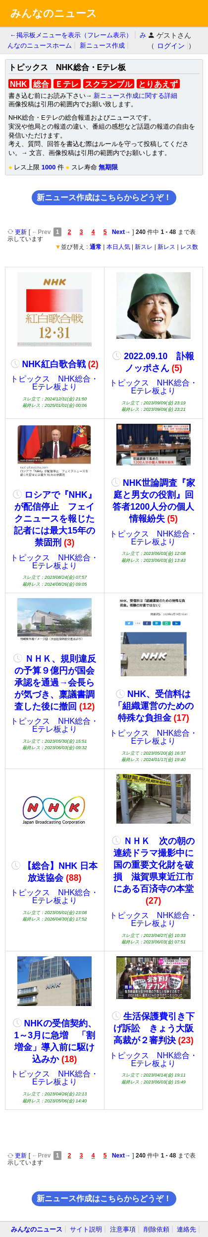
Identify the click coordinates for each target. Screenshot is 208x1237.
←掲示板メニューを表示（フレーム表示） (71, 35)
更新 (18, 232)
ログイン (171, 46)
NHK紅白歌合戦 (55, 364)
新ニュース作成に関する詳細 (135, 95)
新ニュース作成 (102, 45)
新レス (166, 246)
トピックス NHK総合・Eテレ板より (54, 383)
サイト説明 (86, 1229)
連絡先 (186, 1229)
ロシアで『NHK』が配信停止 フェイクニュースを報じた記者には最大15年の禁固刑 (55, 518)
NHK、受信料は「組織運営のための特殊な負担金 (153, 706)
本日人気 (118, 246)
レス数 (189, 246)
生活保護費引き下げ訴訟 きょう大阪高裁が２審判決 (153, 1028)
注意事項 (123, 1229)
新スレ (144, 246)
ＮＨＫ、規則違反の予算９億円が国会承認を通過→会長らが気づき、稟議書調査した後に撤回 (54, 682)
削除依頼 (156, 1229)
